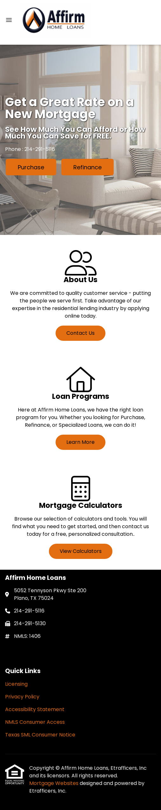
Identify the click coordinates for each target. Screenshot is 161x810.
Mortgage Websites (54, 783)
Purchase (31, 167)
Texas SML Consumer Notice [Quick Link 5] (40, 734)
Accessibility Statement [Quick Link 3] (34, 709)
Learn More (80, 442)
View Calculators (81, 551)
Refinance (87, 167)
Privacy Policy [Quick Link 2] (22, 696)
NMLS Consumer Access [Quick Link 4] (35, 722)
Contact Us (80, 333)
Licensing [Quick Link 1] (16, 684)
